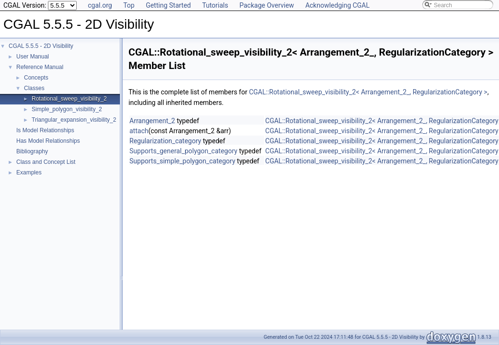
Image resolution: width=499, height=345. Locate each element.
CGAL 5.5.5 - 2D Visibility (41, 46)
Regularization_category (165, 141)
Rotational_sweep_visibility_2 (69, 98)
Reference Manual (39, 67)
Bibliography (32, 151)
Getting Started (168, 5)
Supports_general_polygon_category (183, 151)
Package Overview (266, 5)
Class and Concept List (45, 162)
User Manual (32, 56)
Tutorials (215, 5)
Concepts (36, 77)
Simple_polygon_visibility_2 (67, 109)
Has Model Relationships (48, 141)
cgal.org (100, 5)
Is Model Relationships (45, 130)
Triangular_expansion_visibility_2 (74, 119)
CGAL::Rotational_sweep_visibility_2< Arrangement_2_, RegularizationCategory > (368, 92)
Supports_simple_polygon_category (182, 161)
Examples (29, 172)
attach (138, 131)
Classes (34, 88)
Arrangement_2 (152, 121)
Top (129, 5)
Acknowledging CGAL (337, 5)
